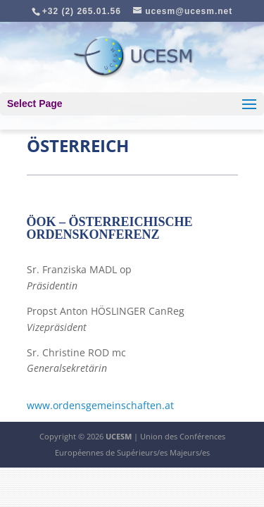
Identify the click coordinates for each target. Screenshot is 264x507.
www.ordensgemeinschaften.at (100, 405)
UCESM (119, 436)
